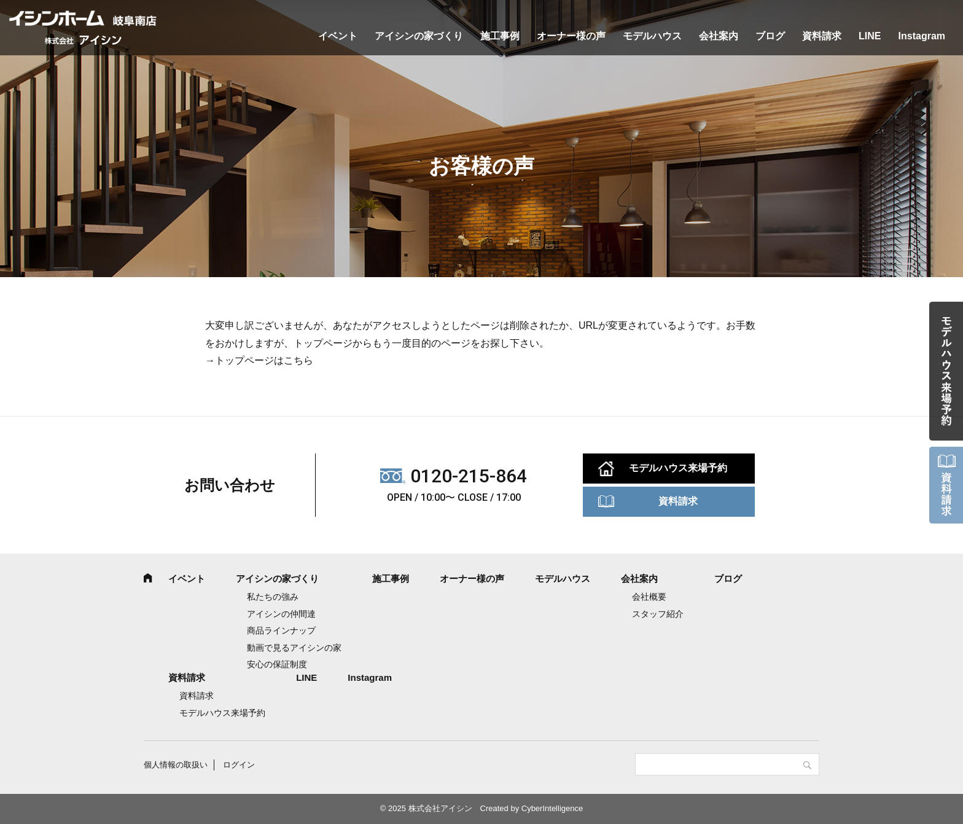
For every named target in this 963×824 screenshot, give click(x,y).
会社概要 (649, 597)
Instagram (922, 36)
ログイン (239, 764)
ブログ (770, 36)
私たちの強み (272, 597)
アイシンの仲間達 (281, 614)
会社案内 (718, 36)
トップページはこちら (264, 360)
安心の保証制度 (277, 664)
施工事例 (500, 36)
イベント (337, 36)
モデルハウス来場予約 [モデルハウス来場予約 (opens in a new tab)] (222, 713)
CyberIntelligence (552, 808)
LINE (870, 36)
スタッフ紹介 (658, 614)
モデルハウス (652, 36)
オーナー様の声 (571, 36)
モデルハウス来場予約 (678, 468)
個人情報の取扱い (176, 764)
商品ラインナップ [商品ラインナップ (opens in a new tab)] (281, 630)
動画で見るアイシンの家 (294, 648)
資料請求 (821, 36)
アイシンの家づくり (419, 36)
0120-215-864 (468, 476)
